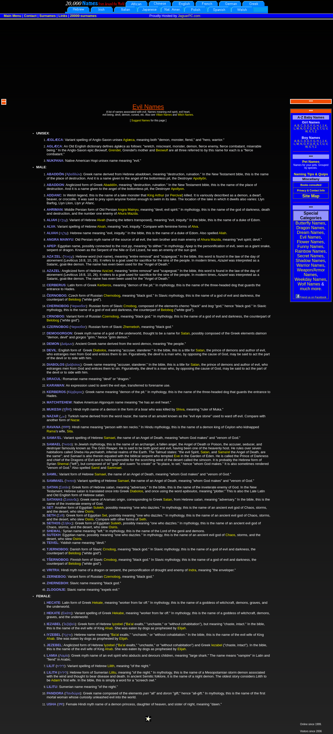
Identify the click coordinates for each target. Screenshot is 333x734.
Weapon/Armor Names (311, 272)
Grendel (114, 150)
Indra (192, 570)
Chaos (230, 535)
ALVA (51, 226)
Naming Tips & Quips (311, 174)
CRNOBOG (55, 316)
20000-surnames (83, 16)
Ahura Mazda (128, 213)
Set (104, 515)
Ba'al (130, 624)
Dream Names (310, 232)
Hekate (97, 603)
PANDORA (55, 693)
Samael (109, 438)
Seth (142, 519)
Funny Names (310, 246)
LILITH (52, 672)
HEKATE (53, 613)
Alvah (101, 220)
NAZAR (53, 416)
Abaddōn (110, 185)
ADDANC (54, 195)
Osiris (89, 511)
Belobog (74, 299)
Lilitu (112, 672)
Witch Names (185, 114)
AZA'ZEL (54, 256)
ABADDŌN (55, 174)
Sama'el (224, 452)
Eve (177, 456)
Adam (55, 680)
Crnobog (130, 306)
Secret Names (310, 256)
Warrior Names (310, 265)
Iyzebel (117, 624)
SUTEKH (53, 535)
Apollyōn (199, 178)
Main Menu (12, 16)
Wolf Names (309, 284)
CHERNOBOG (58, 306)
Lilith (110, 666)
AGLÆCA (54, 146)
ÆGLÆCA (55, 140)
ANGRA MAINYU (60, 239)
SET (50, 507)
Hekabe (118, 613)
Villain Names (164, 114)
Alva (194, 226)
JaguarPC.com (189, 16)
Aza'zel (107, 271)
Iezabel (216, 645)
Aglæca (129, 140)
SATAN (52, 487)
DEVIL (51, 350)
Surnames (47, 16)
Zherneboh (131, 327)
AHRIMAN (54, 210)
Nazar (75, 420)
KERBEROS (56, 392)
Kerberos (104, 285)
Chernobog (112, 295)
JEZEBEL (54, 645)
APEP (51, 246)
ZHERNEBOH (57, 583)
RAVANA (54, 427)
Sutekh (98, 507)
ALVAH (52, 233)
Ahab (109, 628)
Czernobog (110, 316)
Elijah (181, 628)
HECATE (53, 603)
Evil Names (310, 237)
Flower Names (310, 242)
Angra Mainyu (128, 210)
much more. (311, 289)
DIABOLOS (56, 364)
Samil (95, 468)
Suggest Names (140, 120)
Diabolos (99, 350)
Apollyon (177, 189)
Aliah (222, 233)
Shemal (63, 464)
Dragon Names (310, 228)
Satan (185, 333)
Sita (70, 431)
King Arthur (155, 195)
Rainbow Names (310, 251)
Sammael (114, 468)
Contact (30, 16)
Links (63, 16)
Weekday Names (310, 279)
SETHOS (53, 523)
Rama (51, 431)
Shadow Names (310, 260)
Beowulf (162, 150)
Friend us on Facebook (311, 297)
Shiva (180, 409)
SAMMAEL (55, 481)
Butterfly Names (310, 223)
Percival (176, 195)
